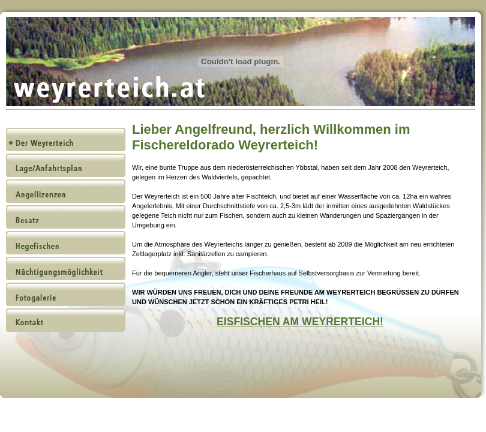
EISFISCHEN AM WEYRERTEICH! (300, 322)
